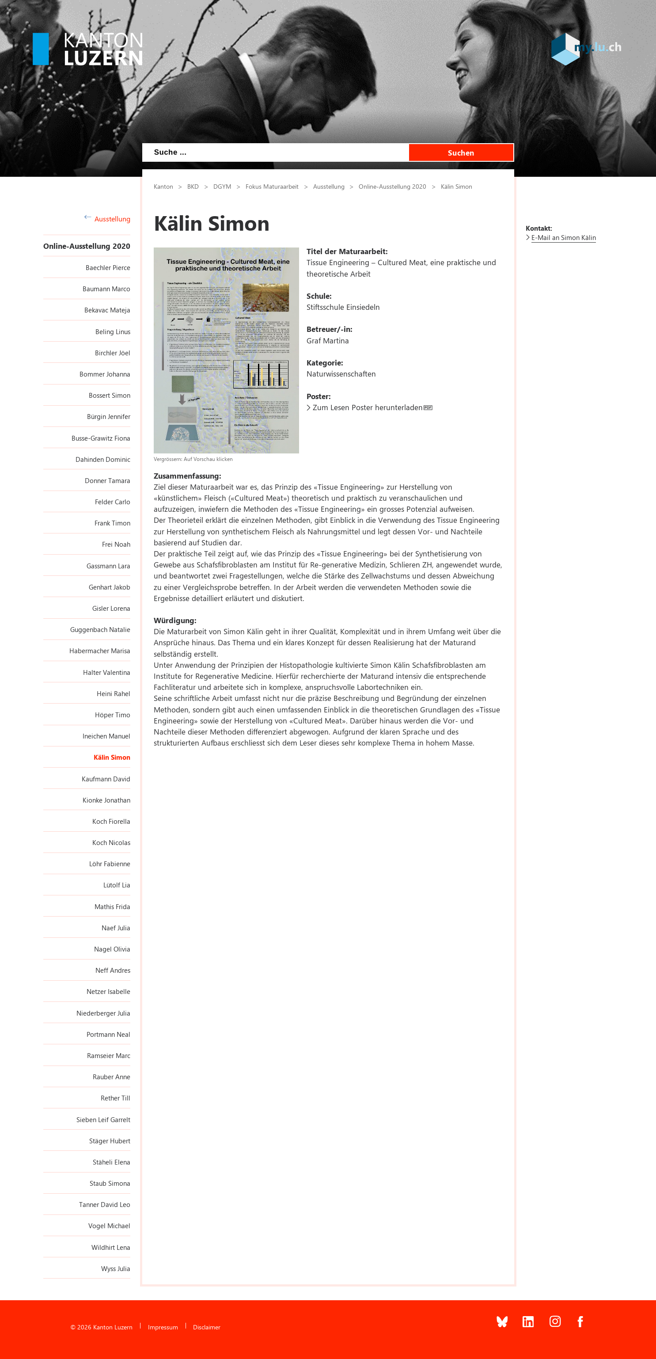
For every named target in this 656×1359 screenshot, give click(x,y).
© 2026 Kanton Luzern (101, 1327)
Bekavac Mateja (107, 309)
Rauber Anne (111, 1076)
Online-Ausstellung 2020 (86, 246)
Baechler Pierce (108, 267)
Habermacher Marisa (99, 650)
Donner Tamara (107, 480)
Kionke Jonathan (106, 800)
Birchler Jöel (112, 352)
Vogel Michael (109, 1225)
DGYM (222, 186)
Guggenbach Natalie (100, 629)
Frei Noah (116, 544)
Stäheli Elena (111, 1161)
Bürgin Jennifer (108, 416)
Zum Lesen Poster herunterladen (368, 407)
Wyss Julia (115, 1268)
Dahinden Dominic (103, 459)
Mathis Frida (112, 906)
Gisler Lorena (111, 608)
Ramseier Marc (108, 1055)
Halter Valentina (106, 672)
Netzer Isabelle (108, 991)
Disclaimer (206, 1327)
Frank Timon (112, 522)
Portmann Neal (108, 1034)
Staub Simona (110, 1183)
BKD (193, 186)
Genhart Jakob (109, 586)
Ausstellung (107, 218)
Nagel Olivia (112, 948)
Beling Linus (112, 331)
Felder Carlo (112, 501)
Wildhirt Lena (110, 1247)
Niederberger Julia (103, 1013)
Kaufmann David (106, 778)
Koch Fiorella (111, 821)
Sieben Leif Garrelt (103, 1119)
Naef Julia (116, 927)
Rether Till (115, 1097)
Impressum (163, 1327)
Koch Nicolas (111, 842)
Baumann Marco (106, 288)
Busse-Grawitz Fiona (101, 438)
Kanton (163, 186)
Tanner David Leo (104, 1204)
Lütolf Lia (116, 884)
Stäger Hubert (109, 1140)
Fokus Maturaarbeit (272, 186)
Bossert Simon (109, 395)
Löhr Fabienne (109, 863)
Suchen (461, 152)
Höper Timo (112, 714)
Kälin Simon (112, 757)
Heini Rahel (113, 693)
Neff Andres (112, 970)
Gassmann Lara (108, 565)
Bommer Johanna (105, 373)
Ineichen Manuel (106, 735)
